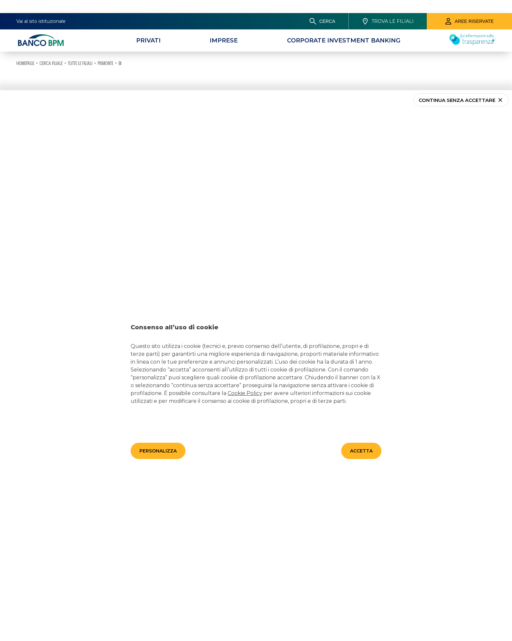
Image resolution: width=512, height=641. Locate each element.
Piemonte (105, 11)
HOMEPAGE (25, 11)
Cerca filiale (51, 11)
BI (120, 11)
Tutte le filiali (80, 11)
